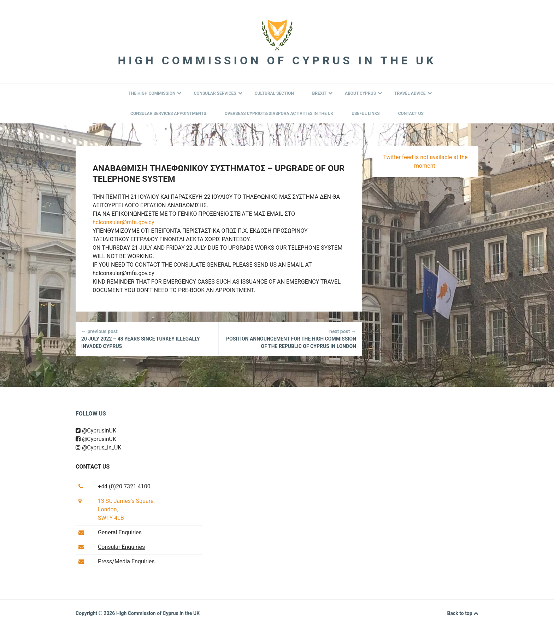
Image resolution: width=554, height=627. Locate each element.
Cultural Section (274, 93)
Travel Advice (412, 93)
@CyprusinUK (96, 430)
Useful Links (366, 113)
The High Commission (154, 93)
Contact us (93, 466)
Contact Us (411, 113)
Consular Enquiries (121, 547)
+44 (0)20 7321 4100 (124, 486)
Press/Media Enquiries (126, 561)
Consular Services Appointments (168, 113)
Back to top (462, 613)
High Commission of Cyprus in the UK (277, 60)
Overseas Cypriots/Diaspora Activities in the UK (279, 113)
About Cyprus (363, 93)
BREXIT (322, 93)
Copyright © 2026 (96, 613)
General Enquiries (120, 532)
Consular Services (218, 93)
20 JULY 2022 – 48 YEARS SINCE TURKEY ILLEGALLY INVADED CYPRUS (147, 338)
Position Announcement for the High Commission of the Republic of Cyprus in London (290, 338)
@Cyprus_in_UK (98, 447)
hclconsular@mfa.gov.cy (123, 222)
